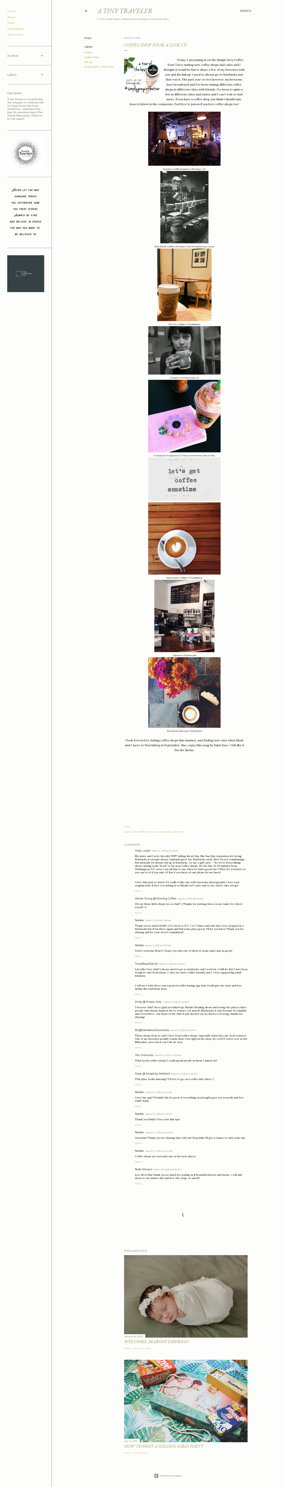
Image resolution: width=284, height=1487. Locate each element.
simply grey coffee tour (99, 66)
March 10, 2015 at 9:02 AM (159, 1132)
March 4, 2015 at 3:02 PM (165, 850)
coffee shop (91, 57)
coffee (88, 52)
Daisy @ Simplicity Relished (152, 1073)
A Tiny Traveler (124, 11)
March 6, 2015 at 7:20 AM (168, 1055)
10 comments (140, 1452)
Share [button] (87, 38)
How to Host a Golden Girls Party (163, 1446)
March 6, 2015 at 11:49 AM (184, 1073)
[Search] (245, 11)
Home (11, 11)
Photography (15, 28)
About (11, 17)
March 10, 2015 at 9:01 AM (158, 1092)
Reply (138, 891)
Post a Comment (142, 1348)
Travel (10, 23)
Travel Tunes (15, 34)
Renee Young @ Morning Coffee (155, 898)
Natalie (139, 920)
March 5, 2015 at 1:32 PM (176, 1002)
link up (88, 62)
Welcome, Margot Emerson (156, 1341)
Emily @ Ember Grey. (148, 1001)
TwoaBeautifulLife (146, 963)
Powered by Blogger (167, 1476)
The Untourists (144, 1055)
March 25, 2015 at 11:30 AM (167, 1169)
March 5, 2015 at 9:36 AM (158, 920)
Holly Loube (142, 850)
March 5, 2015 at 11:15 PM (183, 1030)
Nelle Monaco (144, 1169)
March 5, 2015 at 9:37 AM (158, 945)
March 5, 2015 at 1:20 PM (172, 964)
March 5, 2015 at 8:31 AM (190, 898)
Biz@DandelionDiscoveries (152, 1030)
